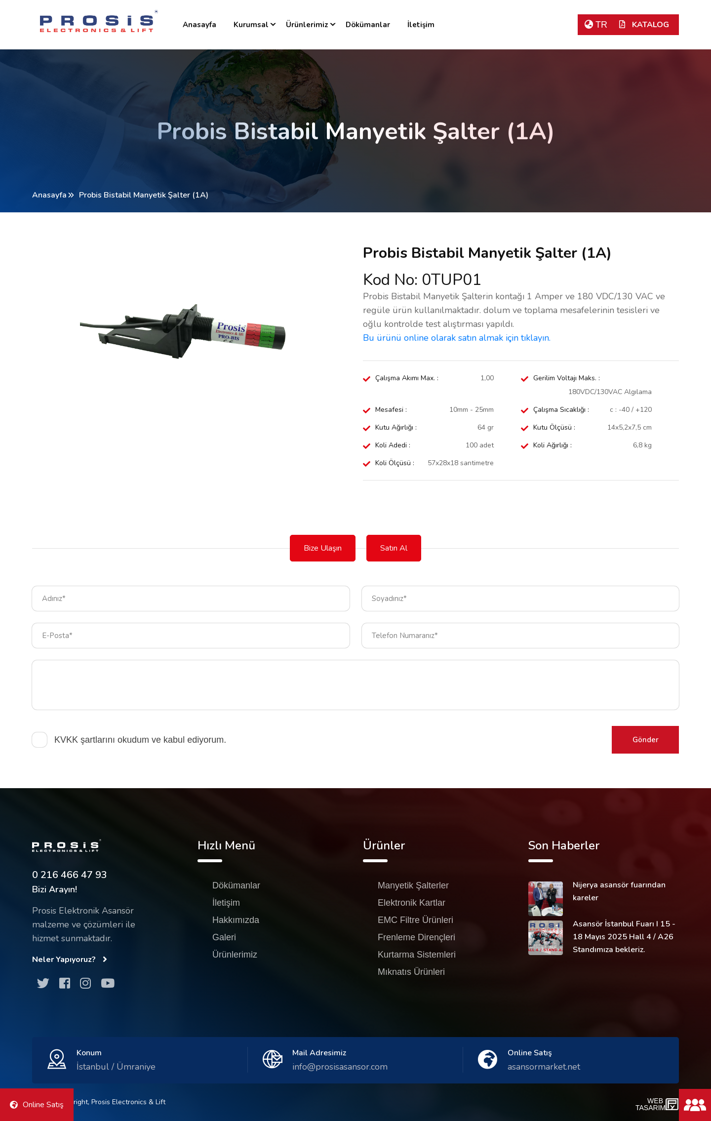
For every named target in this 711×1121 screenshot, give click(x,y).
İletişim (420, 25)
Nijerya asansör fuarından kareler (619, 891)
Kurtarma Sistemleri (417, 955)
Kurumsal (251, 25)
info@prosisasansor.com (340, 1067)
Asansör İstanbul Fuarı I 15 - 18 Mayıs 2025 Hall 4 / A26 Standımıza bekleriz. (624, 937)
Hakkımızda (235, 920)
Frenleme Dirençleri (416, 937)
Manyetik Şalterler (413, 885)
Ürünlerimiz (307, 25)
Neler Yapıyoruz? (69, 959)
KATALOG (644, 24)
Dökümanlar (368, 25)
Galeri (224, 937)
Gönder (645, 740)
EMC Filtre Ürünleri (415, 920)
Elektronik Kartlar (411, 903)
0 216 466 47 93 (69, 874)
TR (596, 25)
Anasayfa (199, 25)
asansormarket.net (544, 1067)
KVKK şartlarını (84, 740)
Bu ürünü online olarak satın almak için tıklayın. (457, 338)
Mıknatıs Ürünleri (411, 972)
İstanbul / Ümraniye (116, 1067)
